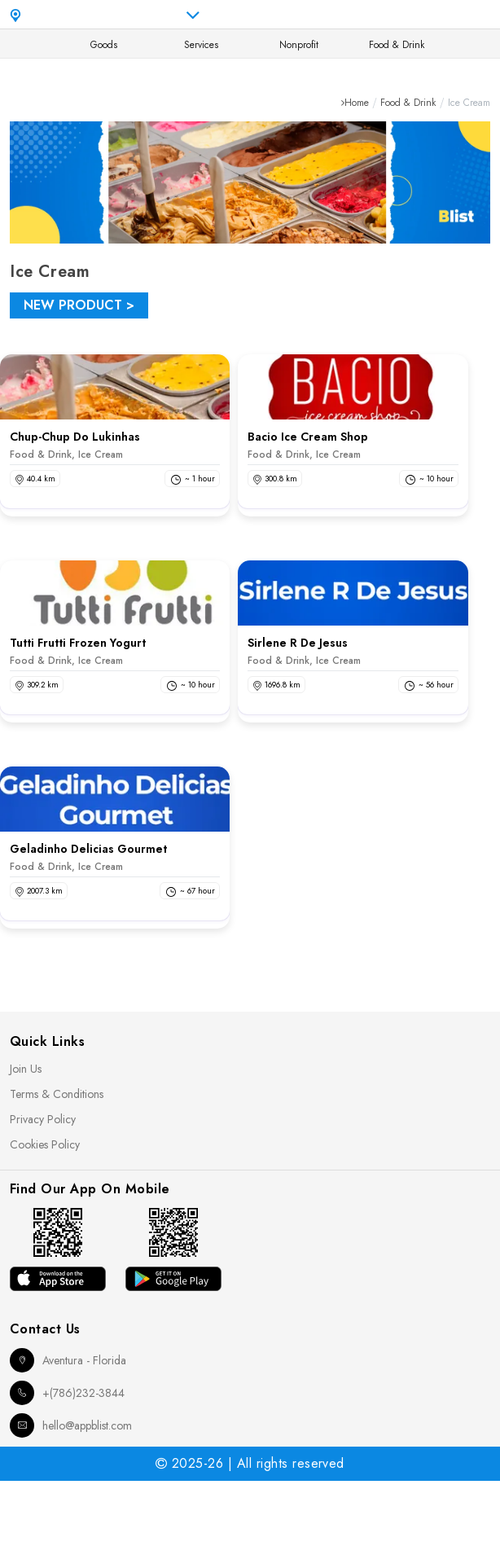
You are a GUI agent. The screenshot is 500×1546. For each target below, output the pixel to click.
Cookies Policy (45, 1144)
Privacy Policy (43, 1119)
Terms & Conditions (56, 1094)
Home (356, 102)
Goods (103, 44)
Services (201, 44)
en (361, 14)
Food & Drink (396, 44)
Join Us (26, 1069)
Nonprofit (298, 44)
